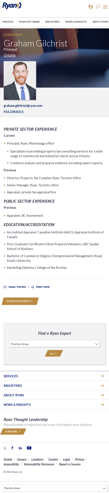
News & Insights (76, 21)
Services (8, 21)
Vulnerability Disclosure (39, 464)
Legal (66, 459)
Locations (37, 459)
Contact (53, 459)
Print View (43, 287)
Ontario (10, 55)
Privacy (79, 459)
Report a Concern (70, 464)
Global (8, 459)
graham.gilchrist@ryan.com (23, 105)
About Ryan (100, 21)
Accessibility (11, 464)
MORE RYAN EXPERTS (20, 301)
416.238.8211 (14, 112)
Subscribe (13, 431)
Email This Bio (17, 287)
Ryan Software (29, 21)
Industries (52, 21)
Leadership (13, 34)
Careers (21, 459)
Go (54, 353)
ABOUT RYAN (14, 395)
